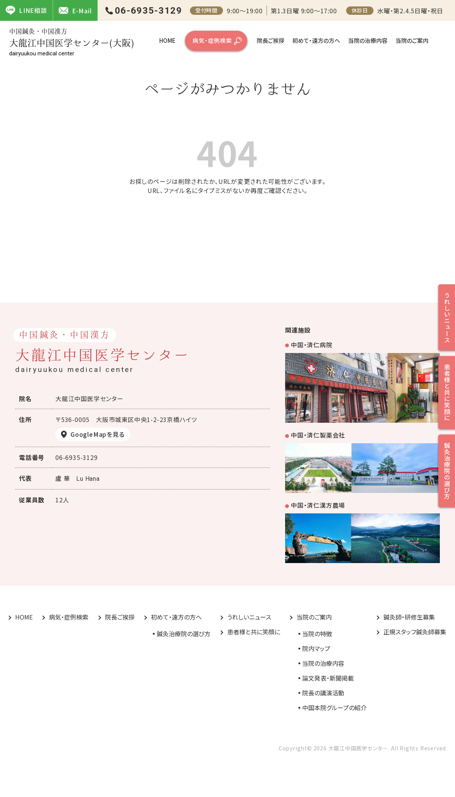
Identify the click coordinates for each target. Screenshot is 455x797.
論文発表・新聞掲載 (328, 677)
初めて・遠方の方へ (316, 40)
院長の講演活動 (323, 692)
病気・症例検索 (212, 40)
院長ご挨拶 (270, 40)
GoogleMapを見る (98, 434)
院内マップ (316, 648)
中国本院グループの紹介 (334, 707)
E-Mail (75, 10)
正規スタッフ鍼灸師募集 (414, 631)
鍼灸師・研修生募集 (409, 616)
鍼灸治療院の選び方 (183, 633)
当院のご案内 (411, 40)
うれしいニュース (249, 616)
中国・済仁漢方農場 (318, 505)
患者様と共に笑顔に (253, 631)
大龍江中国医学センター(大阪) (71, 42)
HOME (167, 40)
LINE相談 (26, 10)
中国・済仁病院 (312, 344)
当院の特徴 (317, 633)
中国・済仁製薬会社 (318, 434)
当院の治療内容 (368, 40)
